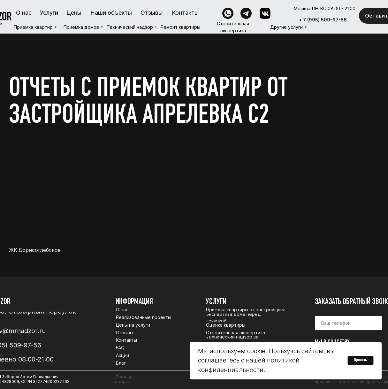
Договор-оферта (124, 379)
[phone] (348, 323)
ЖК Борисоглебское (35, 250)
